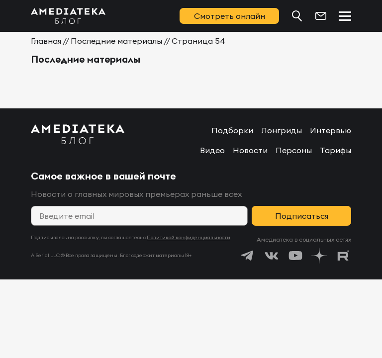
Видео (212, 150)
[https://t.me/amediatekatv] (248, 256)
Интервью (330, 130)
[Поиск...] (297, 16)
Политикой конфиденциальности (188, 237)
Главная (46, 41)
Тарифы (335, 150)
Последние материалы (116, 41)
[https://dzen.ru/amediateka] (319, 256)
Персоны (294, 150)
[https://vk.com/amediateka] (272, 256)
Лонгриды (281, 130)
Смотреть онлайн (229, 16)
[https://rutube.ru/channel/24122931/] (343, 256)
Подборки (232, 130)
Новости (250, 150)
